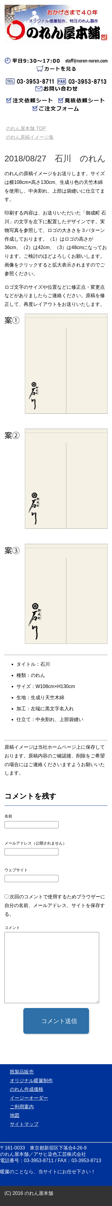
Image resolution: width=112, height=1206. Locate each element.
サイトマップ (24, 1124)
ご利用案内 (22, 1106)
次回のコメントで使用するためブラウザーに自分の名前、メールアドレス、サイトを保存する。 (54, 905)
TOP (26, 128)
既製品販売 (22, 1071)
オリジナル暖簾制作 (31, 1080)
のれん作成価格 (26, 1089)
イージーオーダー (29, 1098)
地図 (14, 1115)
